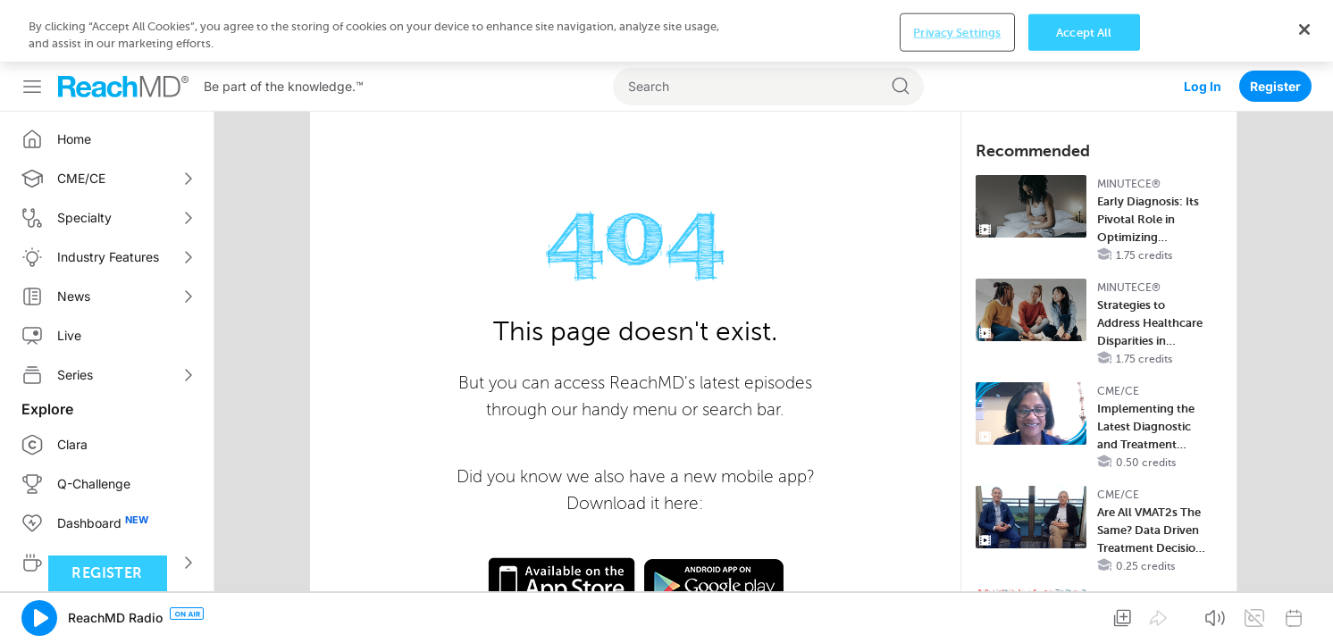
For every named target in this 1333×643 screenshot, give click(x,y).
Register (1275, 24)
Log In (1202, 24)
